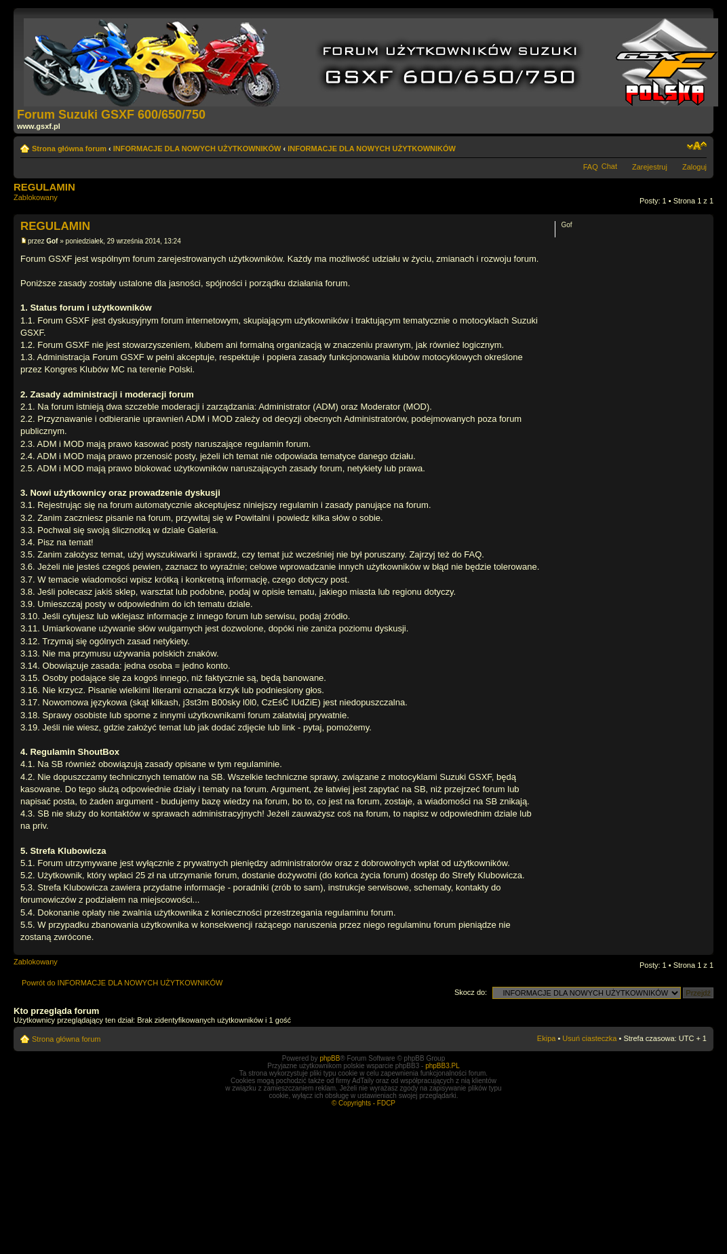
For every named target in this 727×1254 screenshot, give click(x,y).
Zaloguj (694, 167)
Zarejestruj (649, 167)
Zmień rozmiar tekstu (697, 146)
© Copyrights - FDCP (363, 1103)
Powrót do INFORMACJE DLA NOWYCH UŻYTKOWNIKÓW (122, 983)
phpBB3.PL (442, 1066)
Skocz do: (470, 992)
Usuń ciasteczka (589, 1038)
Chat (609, 166)
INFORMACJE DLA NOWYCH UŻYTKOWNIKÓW (197, 148)
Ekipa (546, 1038)
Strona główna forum (69, 148)
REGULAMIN (44, 187)
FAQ (590, 167)
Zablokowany (43, 201)
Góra (703, 948)
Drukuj (676, 146)
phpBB (329, 1058)
